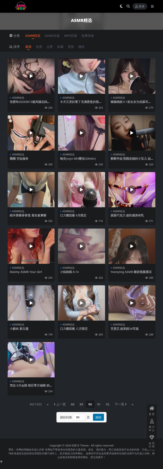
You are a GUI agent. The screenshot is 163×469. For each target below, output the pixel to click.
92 (107, 404)
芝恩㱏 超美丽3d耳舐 (125, 329)
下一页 (121, 404)
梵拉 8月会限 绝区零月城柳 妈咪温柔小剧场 (31, 387)
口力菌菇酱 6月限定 (73, 215)
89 (81, 404)
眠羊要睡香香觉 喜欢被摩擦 (28, 215)
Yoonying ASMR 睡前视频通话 (131, 272)
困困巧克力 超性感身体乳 (127, 215)
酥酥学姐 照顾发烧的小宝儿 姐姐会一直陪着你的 (131, 160)
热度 (39, 46)
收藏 (60, 46)
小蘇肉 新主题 (19, 329)
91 (99, 404)
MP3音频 (70, 35)
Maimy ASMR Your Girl (26, 272)
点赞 (49, 46)
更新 (71, 46)
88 (72, 404)
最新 (28, 46)
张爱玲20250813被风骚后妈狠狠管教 (30, 103)
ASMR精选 (32, 35)
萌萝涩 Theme (80, 445)
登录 (140, 6)
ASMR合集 (52, 35)
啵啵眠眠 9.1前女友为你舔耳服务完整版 (131, 103)
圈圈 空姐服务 (19, 158)
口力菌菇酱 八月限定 (74, 329)
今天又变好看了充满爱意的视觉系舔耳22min (81, 103)
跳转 (98, 417)
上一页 (60, 404)
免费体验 (87, 35)
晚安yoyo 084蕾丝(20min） (79, 158)
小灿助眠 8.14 (69, 272)
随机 (81, 46)
